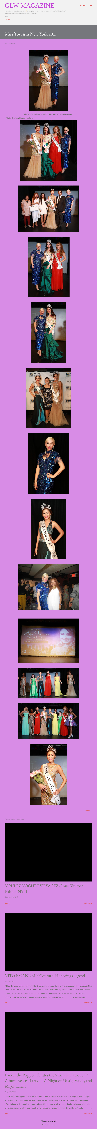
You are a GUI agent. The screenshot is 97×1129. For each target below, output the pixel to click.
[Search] (82, 5)
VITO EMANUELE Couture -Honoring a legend (45, 975)
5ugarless (53, 1124)
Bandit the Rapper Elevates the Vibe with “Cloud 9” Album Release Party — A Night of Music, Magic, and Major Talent (48, 1080)
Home (8, 19)
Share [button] (87, 810)
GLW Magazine (29, 5)
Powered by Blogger (48, 1121)
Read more (88, 903)
